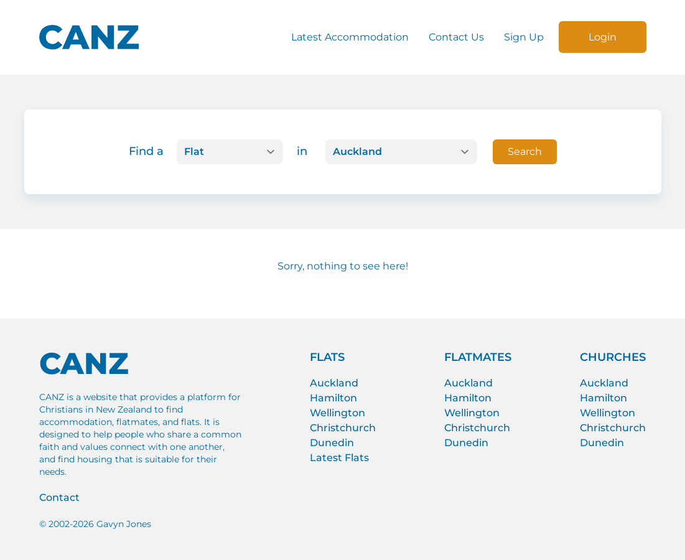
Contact (59, 497)
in (302, 151)
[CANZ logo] (89, 37)
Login (603, 37)
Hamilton (333, 398)
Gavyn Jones (123, 524)
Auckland (334, 383)
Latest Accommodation (350, 37)
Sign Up (524, 37)
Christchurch (343, 428)
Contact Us (456, 37)
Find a (146, 151)
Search (525, 151)
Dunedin (332, 443)
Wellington (337, 413)
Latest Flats (339, 458)
